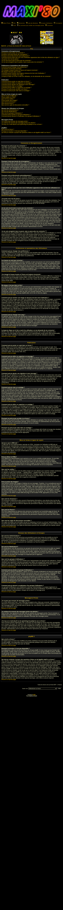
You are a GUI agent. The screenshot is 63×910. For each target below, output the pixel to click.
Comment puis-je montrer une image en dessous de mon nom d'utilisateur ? (24, 73)
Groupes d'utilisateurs (45, 23)
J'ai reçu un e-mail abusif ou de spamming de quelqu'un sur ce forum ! (22, 124)
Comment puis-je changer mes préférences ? (15, 67)
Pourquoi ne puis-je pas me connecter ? (13, 53)
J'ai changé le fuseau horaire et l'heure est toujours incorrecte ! (20, 70)
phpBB (34, 694)
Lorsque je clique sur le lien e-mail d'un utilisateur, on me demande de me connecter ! (26, 76)
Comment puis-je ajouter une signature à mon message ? (18, 84)
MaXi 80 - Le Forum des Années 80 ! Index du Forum (16, 46)
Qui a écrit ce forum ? (8, 129)
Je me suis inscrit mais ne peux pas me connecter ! (16, 60)
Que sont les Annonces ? (9, 102)
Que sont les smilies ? (8, 99)
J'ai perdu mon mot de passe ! (10, 59)
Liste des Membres (32, 23)
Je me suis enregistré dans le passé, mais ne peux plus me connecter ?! (23, 62)
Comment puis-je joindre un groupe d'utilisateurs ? (16, 114)
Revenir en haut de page (9, 158)
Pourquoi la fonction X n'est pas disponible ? (14, 131)
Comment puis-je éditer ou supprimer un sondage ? (16, 87)
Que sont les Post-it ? (8, 103)
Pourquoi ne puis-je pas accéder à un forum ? (15, 89)
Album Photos (5, 23)
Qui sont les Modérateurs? (9, 111)
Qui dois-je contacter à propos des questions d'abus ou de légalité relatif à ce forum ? (26, 132)
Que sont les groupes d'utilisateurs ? (12, 113)
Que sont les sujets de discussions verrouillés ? (15, 105)
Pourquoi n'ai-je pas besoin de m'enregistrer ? (15, 54)
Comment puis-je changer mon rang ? (13, 75)
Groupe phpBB (6, 642)
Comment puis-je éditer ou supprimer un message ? (17, 83)
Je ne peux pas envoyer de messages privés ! (15, 121)
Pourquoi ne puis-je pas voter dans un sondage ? (16, 90)
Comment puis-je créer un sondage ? (12, 86)
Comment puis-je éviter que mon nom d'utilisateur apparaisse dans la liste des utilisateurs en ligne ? (31, 57)
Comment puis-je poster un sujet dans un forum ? (16, 81)
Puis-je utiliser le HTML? (9, 97)
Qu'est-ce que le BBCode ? (9, 95)
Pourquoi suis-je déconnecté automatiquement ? (16, 56)
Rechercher (21, 23)
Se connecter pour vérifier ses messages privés (30, 25)
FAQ (14, 23)
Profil (13, 25)
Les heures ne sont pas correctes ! (12, 68)
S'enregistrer (58, 23)
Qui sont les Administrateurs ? (10, 110)
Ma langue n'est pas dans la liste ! (11, 72)
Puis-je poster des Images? (9, 100)
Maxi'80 (35, 696)
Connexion (49, 25)
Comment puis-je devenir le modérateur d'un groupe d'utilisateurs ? (21, 116)
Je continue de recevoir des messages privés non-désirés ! (19, 123)
